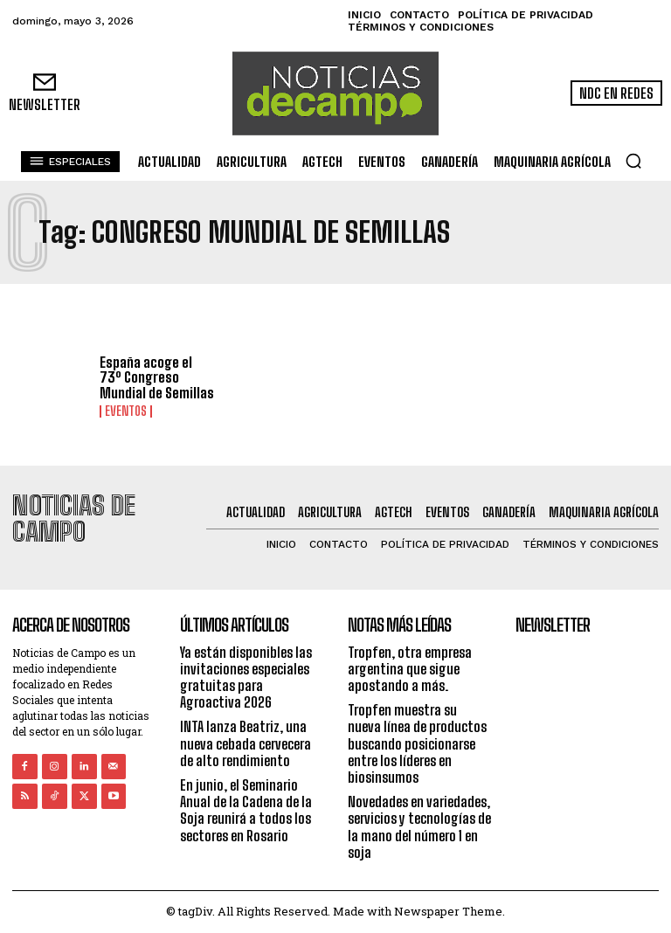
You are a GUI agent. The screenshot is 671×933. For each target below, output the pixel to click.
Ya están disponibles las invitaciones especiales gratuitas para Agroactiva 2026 (246, 677)
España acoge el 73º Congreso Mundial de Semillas (157, 377)
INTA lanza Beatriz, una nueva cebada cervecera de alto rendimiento (245, 743)
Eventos (126, 411)
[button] (633, 160)
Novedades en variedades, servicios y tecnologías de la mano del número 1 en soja (419, 826)
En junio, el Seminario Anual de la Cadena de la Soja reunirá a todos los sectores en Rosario (246, 810)
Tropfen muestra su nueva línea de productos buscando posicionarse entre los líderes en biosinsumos (417, 743)
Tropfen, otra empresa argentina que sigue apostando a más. (410, 669)
